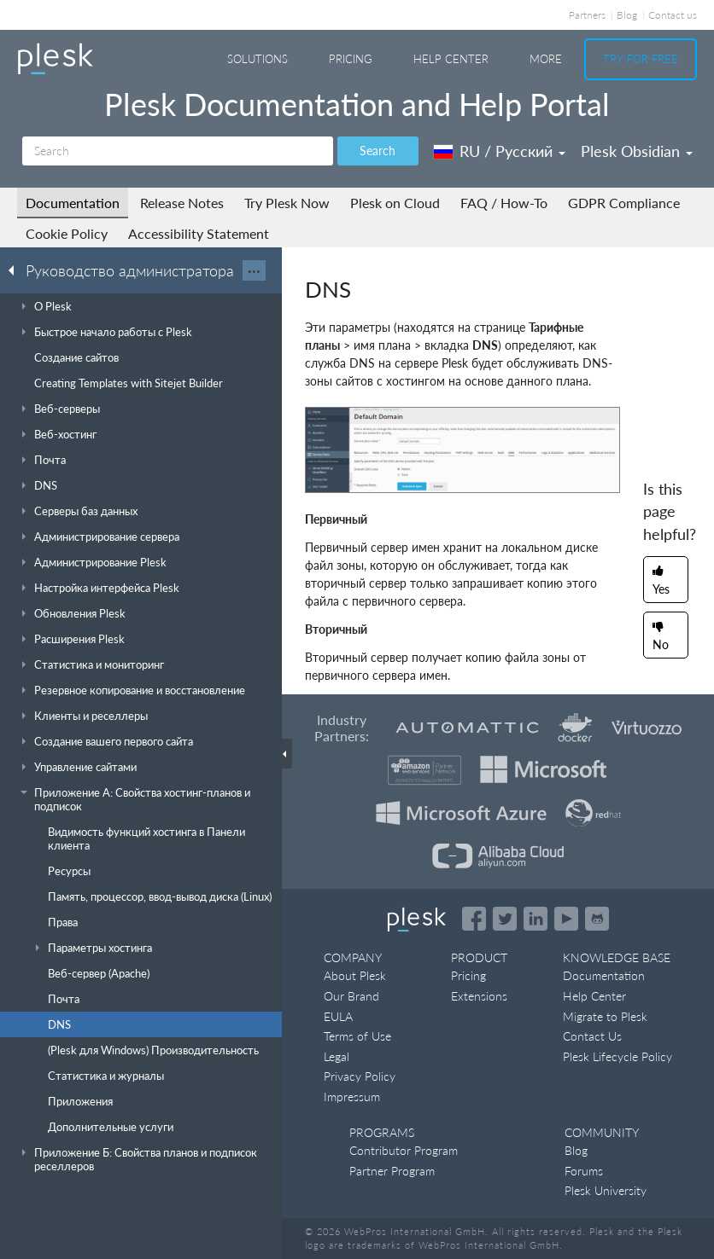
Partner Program (392, 1170)
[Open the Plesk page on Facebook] (474, 919)
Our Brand (351, 996)
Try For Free (640, 59)
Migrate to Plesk (605, 1016)
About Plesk (355, 975)
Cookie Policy (67, 233)
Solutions (257, 59)
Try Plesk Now (287, 202)
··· (254, 270)
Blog (627, 15)
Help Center (451, 59)
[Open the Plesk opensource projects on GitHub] (597, 919)
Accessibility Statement (198, 233)
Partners (587, 15)
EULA (338, 1016)
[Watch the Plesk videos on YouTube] (566, 919)
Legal (336, 1056)
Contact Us (592, 1036)
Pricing (350, 59)
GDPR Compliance (624, 202)
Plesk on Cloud (395, 202)
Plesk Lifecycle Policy (617, 1056)
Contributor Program (403, 1150)
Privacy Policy (359, 1076)
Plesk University (606, 1190)
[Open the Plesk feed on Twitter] (505, 919)
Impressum (352, 1096)
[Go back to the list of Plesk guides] (16, 269)
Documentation (73, 202)
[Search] (177, 150)
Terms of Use (357, 1036)
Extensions (479, 996)
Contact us (672, 15)
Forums (584, 1170)
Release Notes (182, 202)
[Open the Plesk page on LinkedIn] (535, 919)
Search (377, 150)
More (546, 59)
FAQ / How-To (503, 202)
